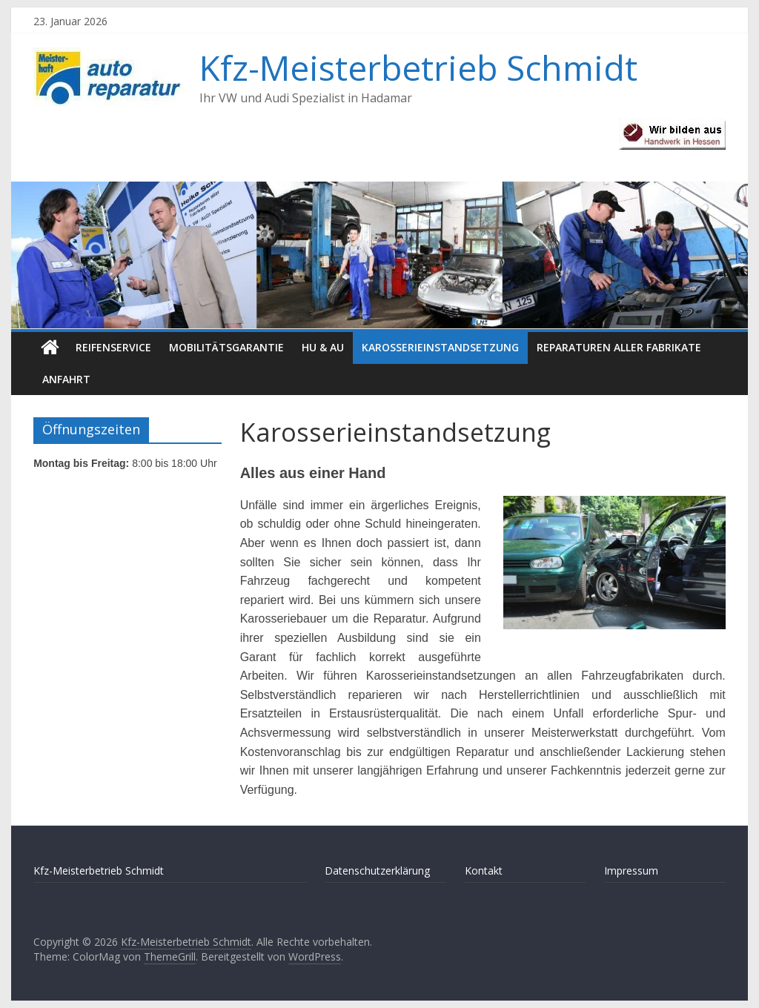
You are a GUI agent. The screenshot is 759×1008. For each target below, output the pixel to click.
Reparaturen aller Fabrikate (619, 347)
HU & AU (323, 347)
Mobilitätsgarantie (226, 347)
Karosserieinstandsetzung (440, 347)
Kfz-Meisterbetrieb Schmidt (418, 67)
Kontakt (484, 870)
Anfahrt (66, 379)
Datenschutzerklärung (377, 870)
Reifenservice (113, 347)
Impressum (631, 870)
